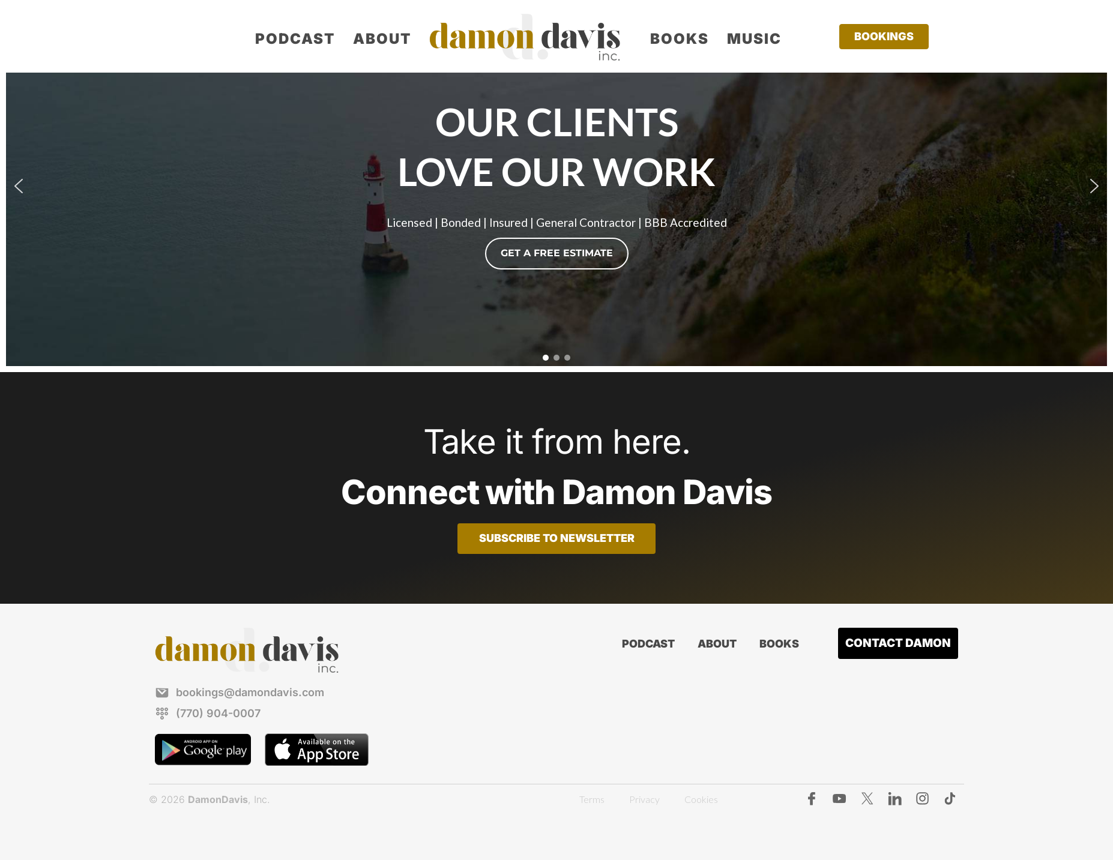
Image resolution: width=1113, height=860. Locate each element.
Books (679, 38)
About (382, 38)
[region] (556, 186)
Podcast (295, 38)
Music (754, 38)
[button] (18, 186)
